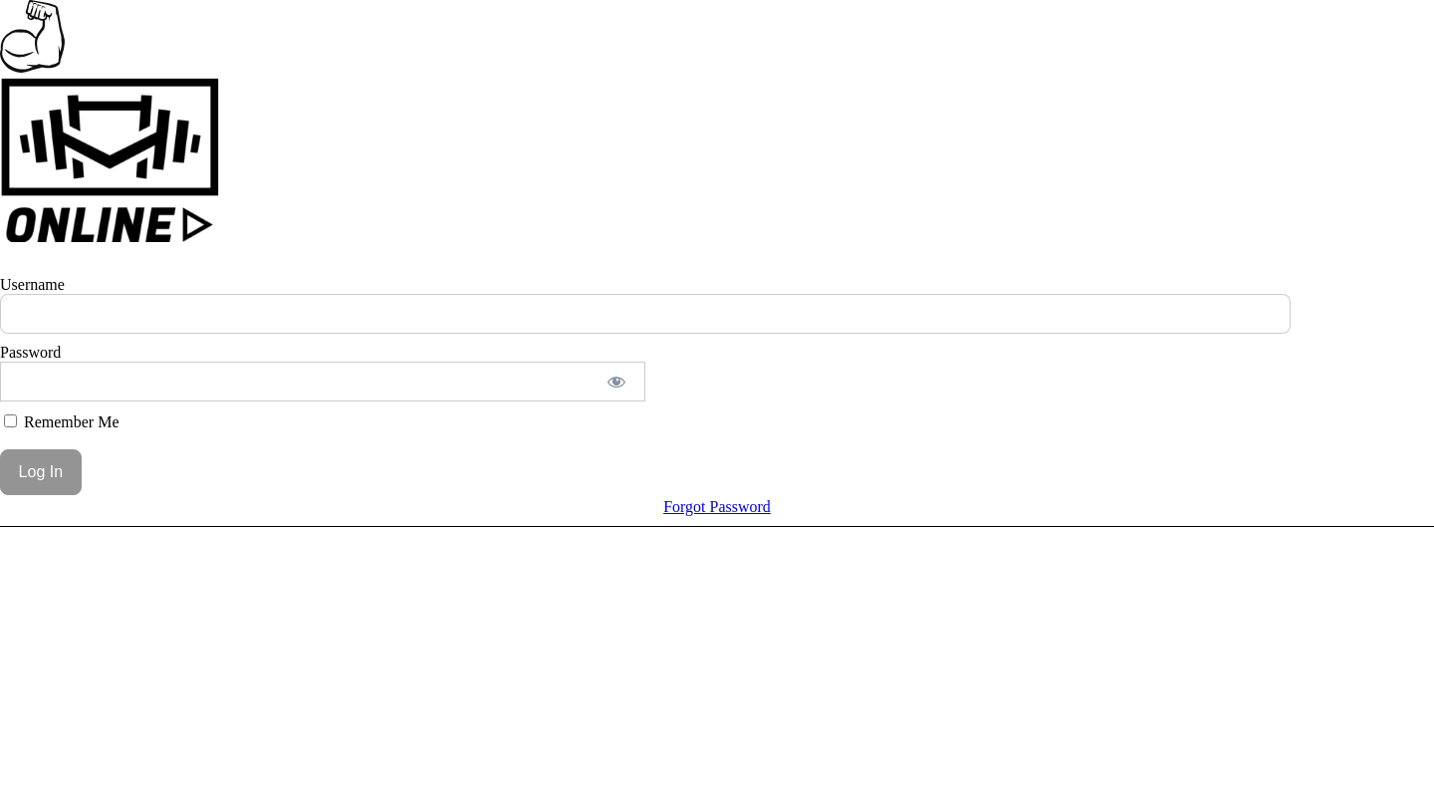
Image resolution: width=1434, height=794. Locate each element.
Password (30, 352)
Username (32, 284)
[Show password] (617, 381)
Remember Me (62, 421)
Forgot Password (717, 506)
